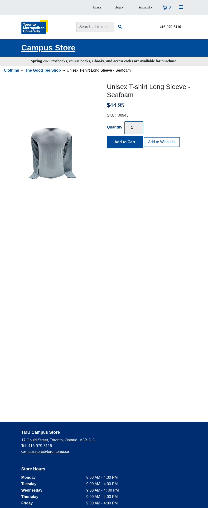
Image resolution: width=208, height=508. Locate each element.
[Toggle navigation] (181, 7)
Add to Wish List (162, 142)
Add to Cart (125, 142)
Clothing (11, 70)
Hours (97, 7)
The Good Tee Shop (43, 70)
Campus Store (48, 47)
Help (119, 7)
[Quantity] (133, 127)
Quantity (114, 127)
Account (146, 7)
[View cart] (166, 7)
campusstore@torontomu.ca (45, 451)
